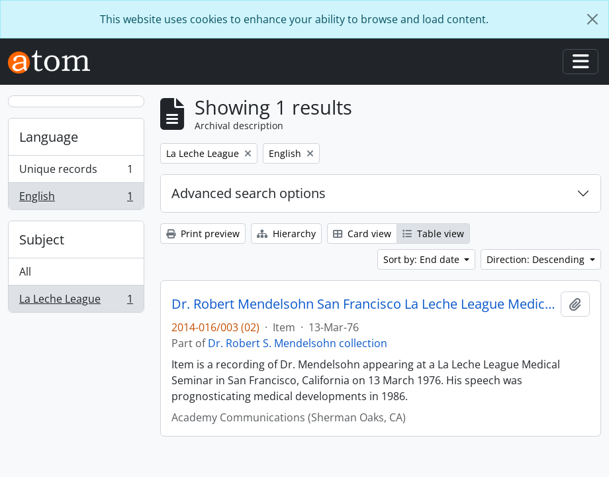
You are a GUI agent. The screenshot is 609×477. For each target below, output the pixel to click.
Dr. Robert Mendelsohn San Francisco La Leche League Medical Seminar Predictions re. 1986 (363, 304)
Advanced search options (248, 193)
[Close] (592, 19)
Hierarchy (286, 233)
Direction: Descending (537, 259)
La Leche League (76, 301)
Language (48, 137)
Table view (433, 233)
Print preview (203, 233)
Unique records (76, 172)
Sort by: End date (422, 259)
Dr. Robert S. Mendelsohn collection (297, 343)
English (76, 198)
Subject (41, 239)
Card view (362, 233)
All (25, 271)
